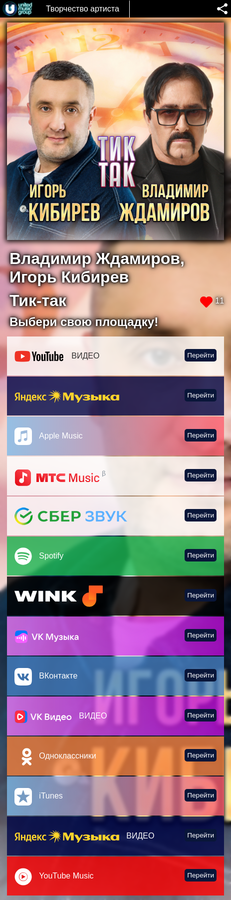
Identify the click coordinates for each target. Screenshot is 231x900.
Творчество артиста (82, 8)
